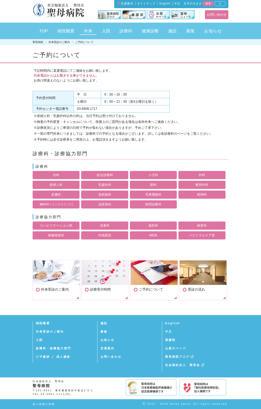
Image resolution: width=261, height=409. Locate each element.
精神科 (202, 194)
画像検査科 (56, 235)
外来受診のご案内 (59, 42)
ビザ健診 (43, 356)
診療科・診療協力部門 (53, 348)
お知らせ (108, 340)
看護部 (170, 340)
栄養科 (105, 225)
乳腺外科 (104, 184)
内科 (56, 175)
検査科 (202, 225)
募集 (190, 31)
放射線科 (104, 194)
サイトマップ (146, 3)
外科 (202, 175)
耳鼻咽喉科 (153, 194)
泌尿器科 (104, 204)
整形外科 (201, 184)
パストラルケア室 (202, 235)
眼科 (153, 184)
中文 (177, 3)
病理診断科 (153, 204)
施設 (104, 323)
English (164, 3)
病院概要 (43, 323)
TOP (43, 31)
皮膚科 (56, 194)
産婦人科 (56, 184)
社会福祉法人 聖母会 (182, 365)
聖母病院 (38, 42)
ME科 (153, 235)
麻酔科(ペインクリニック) (56, 204)
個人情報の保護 (44, 404)
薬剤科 (153, 225)
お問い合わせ (217, 14)
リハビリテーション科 (56, 225)
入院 (39, 340)
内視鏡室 (104, 235)
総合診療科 (105, 175)
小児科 (153, 175)
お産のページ (175, 348)
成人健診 (63, 356)
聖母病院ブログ (177, 356)
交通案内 (127, 3)
